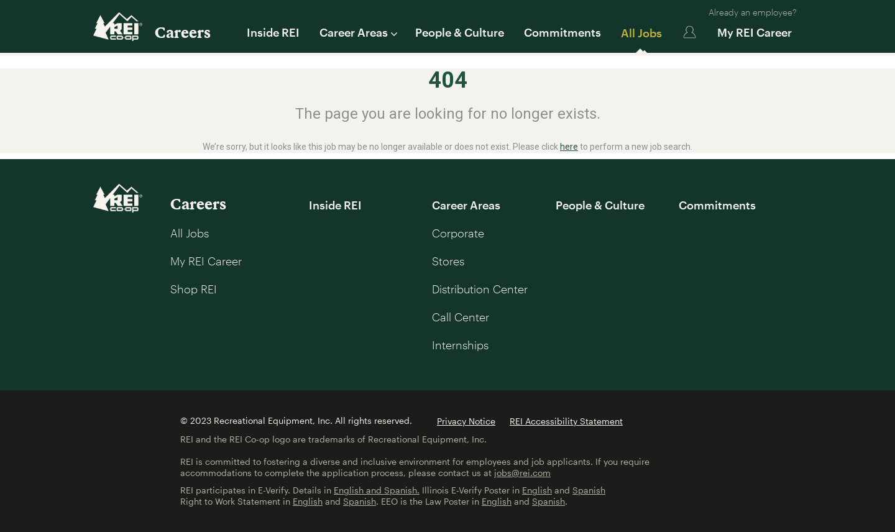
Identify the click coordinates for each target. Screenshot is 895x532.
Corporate (458, 233)
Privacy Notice (466, 421)
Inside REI (273, 32)
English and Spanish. (377, 490)
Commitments (562, 32)
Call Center (460, 317)
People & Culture (459, 32)
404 (447, 80)
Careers (183, 32)
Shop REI (193, 289)
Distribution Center (480, 289)
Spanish (588, 490)
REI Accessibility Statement (566, 421)
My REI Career (754, 32)
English (537, 490)
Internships (460, 345)
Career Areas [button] (357, 32)
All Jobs (641, 33)
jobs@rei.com (522, 472)
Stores (448, 261)
